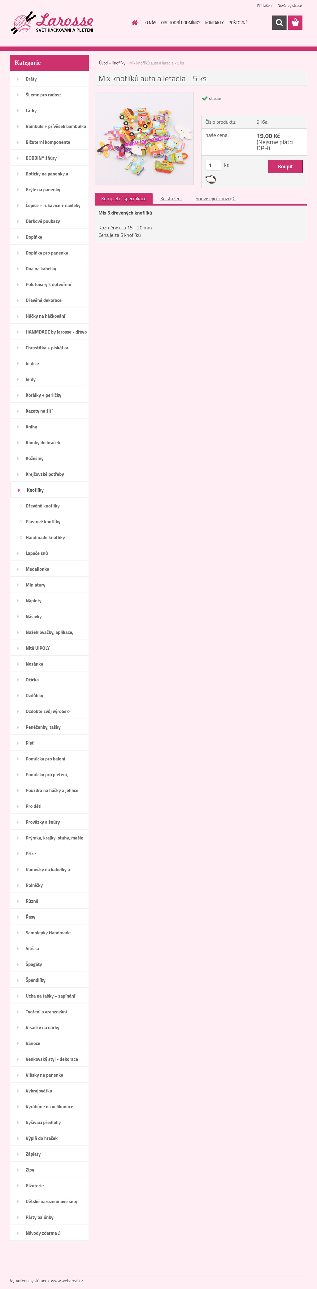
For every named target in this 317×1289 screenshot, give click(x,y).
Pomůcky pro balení (45, 758)
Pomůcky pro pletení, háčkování (47, 776)
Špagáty (34, 964)
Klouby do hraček (43, 442)
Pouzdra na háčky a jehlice (52, 790)
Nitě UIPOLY (38, 648)
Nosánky (34, 663)
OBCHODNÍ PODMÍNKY (180, 23)
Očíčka (32, 679)
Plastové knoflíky (43, 521)
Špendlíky (36, 980)
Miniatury (35, 584)
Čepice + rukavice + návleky (53, 205)
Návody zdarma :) (43, 1233)
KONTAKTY (214, 23)
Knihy (31, 426)
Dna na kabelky (41, 268)
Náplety (33, 600)
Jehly (31, 379)
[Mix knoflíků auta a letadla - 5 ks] (144, 95)
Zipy (30, 1169)
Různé (32, 901)
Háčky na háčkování (45, 316)
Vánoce (33, 1043)
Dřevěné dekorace (44, 300)
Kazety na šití (39, 410)
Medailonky (37, 569)
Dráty (31, 78)
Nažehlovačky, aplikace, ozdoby (49, 634)
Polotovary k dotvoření (48, 284)
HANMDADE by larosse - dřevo (56, 331)
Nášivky (34, 616)
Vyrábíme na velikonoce (49, 1106)
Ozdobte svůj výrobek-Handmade (48, 713)
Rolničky (34, 885)
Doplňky (34, 237)
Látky (31, 110)
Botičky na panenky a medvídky (47, 175)
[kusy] (213, 165)
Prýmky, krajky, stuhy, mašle (54, 837)
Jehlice (32, 363)
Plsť (30, 742)
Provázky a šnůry (43, 822)
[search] (279, 23)
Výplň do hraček (42, 1138)
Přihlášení (264, 5)
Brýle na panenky (43, 189)
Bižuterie (35, 1185)
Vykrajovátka (39, 1090)
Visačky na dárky (42, 1027)
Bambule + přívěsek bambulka (56, 126)
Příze (31, 853)
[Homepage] (133, 23)
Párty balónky (40, 1217)
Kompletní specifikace (123, 198)
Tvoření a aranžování (46, 1011)
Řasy (30, 916)
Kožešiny (35, 458)
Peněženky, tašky (43, 727)
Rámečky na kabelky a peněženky (48, 871)
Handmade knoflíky (45, 537)
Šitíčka (32, 948)
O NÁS (150, 23)
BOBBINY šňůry (41, 158)
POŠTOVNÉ (238, 23)
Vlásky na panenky (44, 1075)
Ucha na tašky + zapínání (50, 995)
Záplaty (33, 1154)
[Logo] (52, 22)
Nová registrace (290, 5)
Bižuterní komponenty (48, 142)
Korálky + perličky (43, 395)
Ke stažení (171, 198)
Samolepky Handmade (48, 932)
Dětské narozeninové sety (51, 1201)
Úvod (103, 63)
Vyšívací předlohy (43, 1122)
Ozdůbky (34, 695)
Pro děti (33, 806)
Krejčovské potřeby (45, 474)
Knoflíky (35, 490)
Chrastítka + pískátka (47, 347)
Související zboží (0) (216, 198)
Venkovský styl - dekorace (52, 1059)
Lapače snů (37, 553)
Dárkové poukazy (43, 221)
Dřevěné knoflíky (43, 505)
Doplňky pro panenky (47, 252)
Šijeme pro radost (43, 94)
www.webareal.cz (67, 1280)
